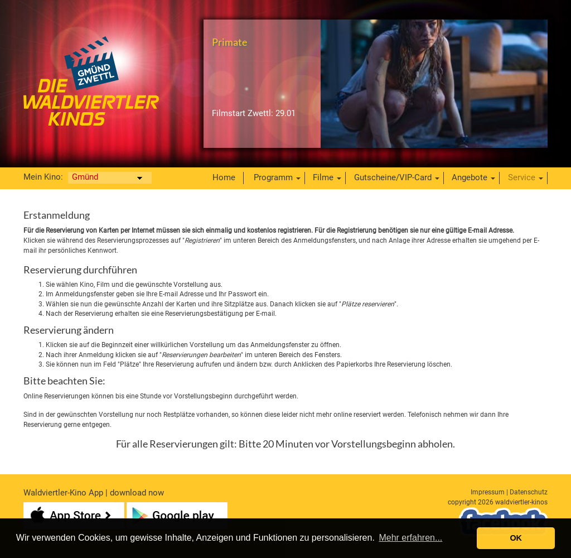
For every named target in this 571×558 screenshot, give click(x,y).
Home (223, 177)
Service (521, 177)
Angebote (469, 177)
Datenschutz (529, 492)
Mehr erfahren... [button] (410, 537)
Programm (273, 177)
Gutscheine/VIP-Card (393, 177)
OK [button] (516, 537)
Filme (323, 177)
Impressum (488, 492)
